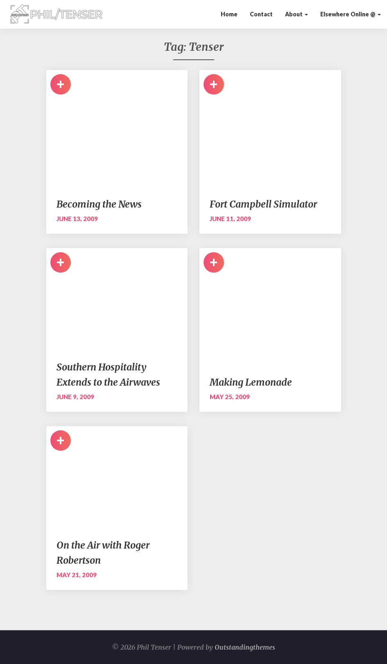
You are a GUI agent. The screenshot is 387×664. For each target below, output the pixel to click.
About (296, 14)
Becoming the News (99, 204)
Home (229, 14)
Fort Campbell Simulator (263, 204)
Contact (261, 14)
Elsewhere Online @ (350, 14)
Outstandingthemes (245, 647)
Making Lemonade (251, 382)
